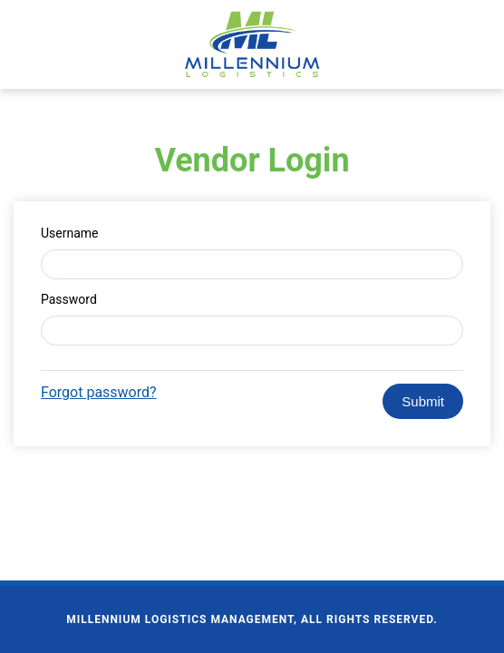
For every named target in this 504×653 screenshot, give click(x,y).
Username (70, 233)
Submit (423, 401)
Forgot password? (99, 392)
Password (69, 299)
